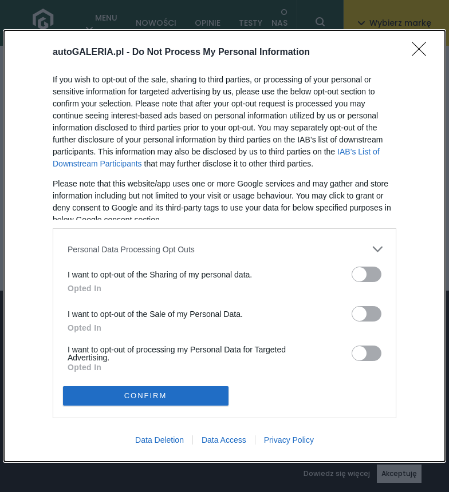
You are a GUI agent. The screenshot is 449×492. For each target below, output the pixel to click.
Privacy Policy (289, 440)
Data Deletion (159, 440)
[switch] (366, 274)
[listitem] (224, 249)
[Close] (423, 53)
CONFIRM (145, 395)
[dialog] (224, 246)
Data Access (224, 440)
